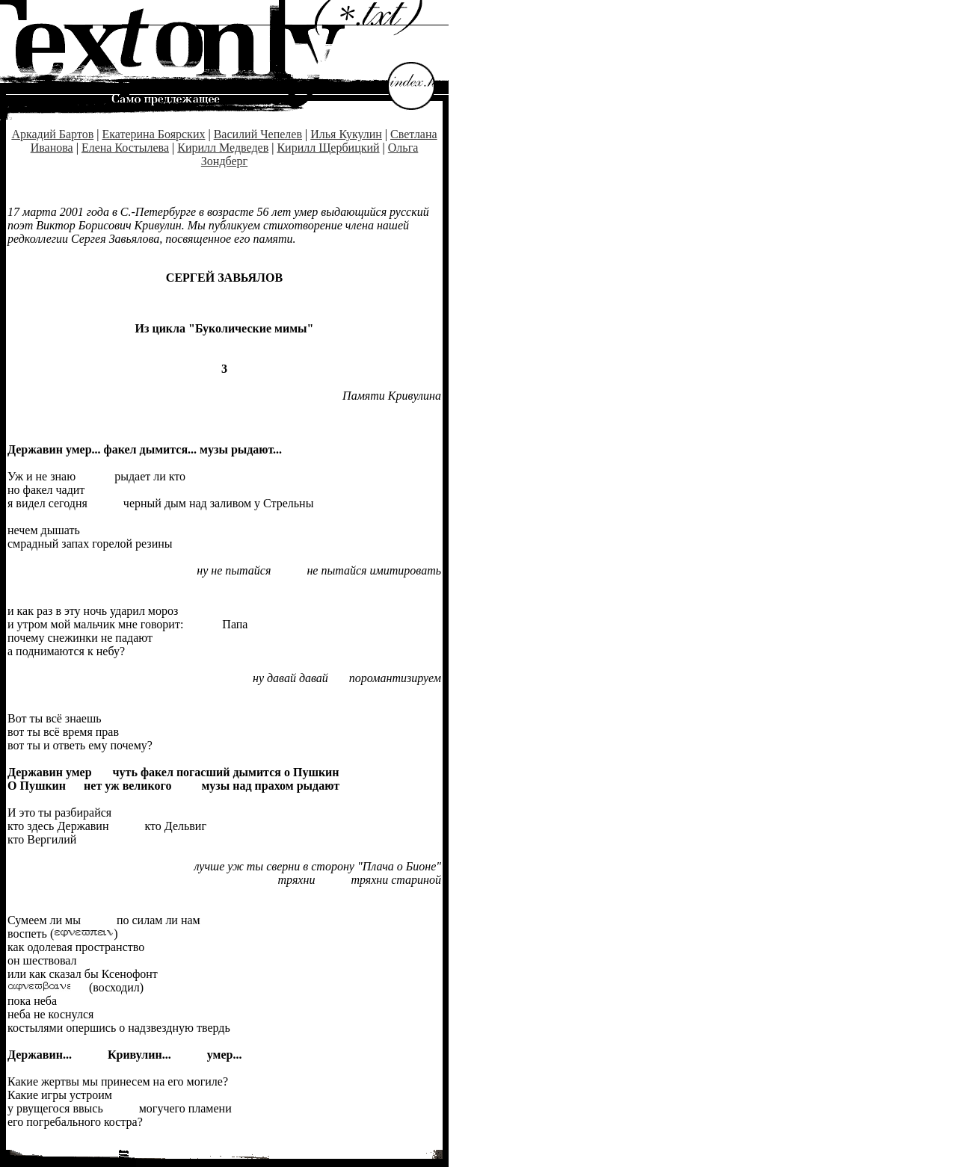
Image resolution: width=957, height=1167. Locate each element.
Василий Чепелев (258, 134)
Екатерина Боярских (153, 134)
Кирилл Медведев (222, 147)
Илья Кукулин (346, 134)
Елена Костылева (125, 147)
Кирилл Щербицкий (328, 147)
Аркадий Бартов (52, 134)
